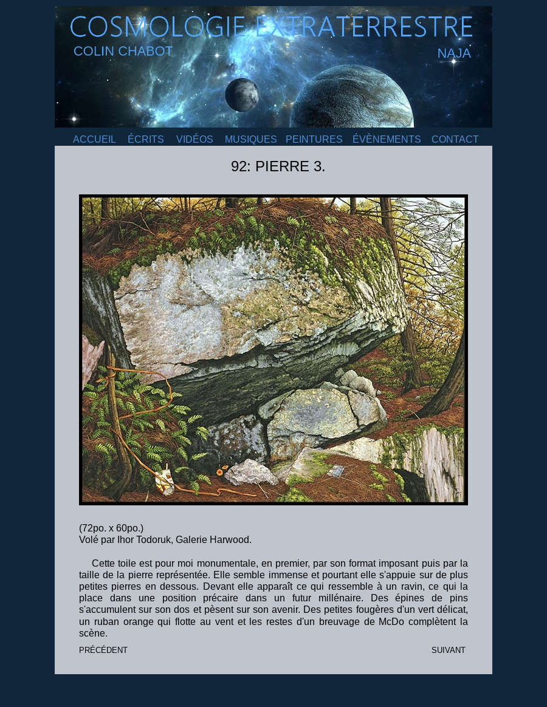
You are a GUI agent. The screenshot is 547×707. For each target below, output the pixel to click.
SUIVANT (449, 650)
